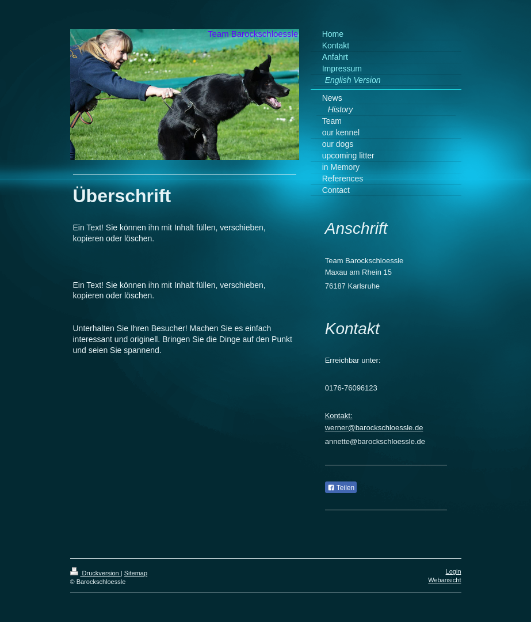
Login (453, 571)
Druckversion (95, 573)
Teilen (340, 488)
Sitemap (135, 573)
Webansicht (444, 580)
